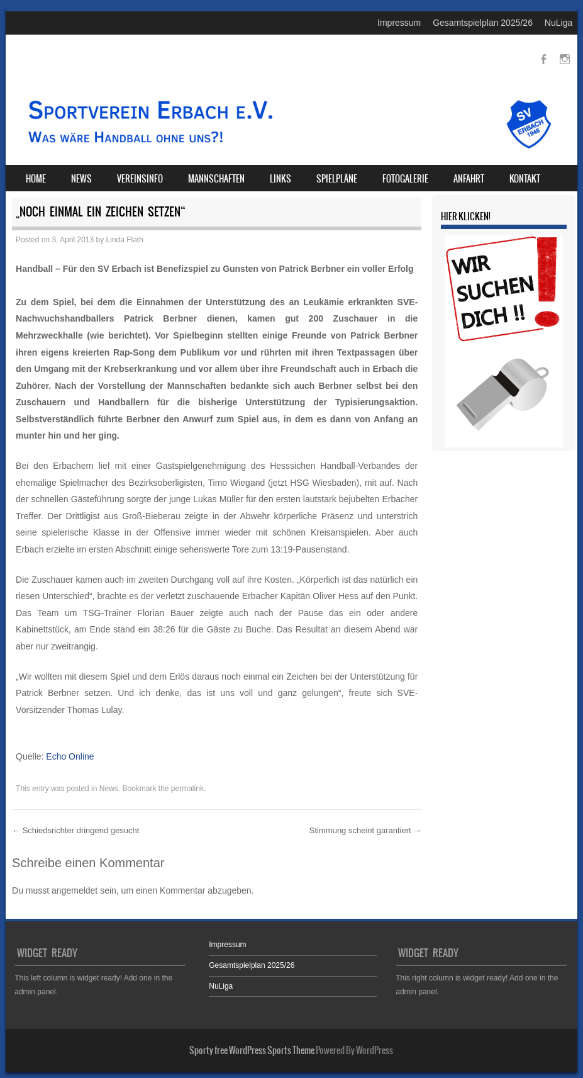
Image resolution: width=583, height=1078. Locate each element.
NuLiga (558, 23)
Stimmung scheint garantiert (365, 830)
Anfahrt (468, 179)
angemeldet (74, 890)
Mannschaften (216, 179)
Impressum (399, 23)
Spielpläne (336, 179)
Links (280, 179)
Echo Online (70, 756)
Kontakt (524, 179)
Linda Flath (124, 239)
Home (36, 179)
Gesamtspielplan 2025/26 (483, 23)
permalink (187, 788)
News (81, 179)
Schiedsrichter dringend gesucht (75, 830)
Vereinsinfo (140, 179)
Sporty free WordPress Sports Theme (251, 1050)
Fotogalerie (405, 179)
